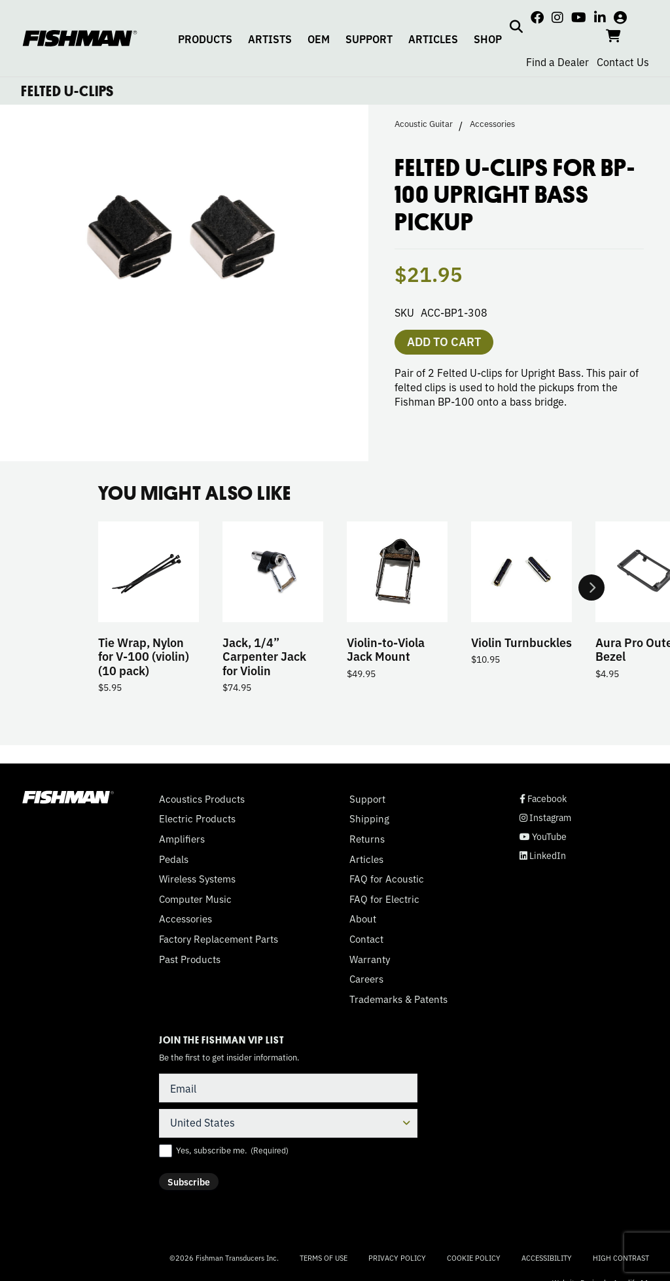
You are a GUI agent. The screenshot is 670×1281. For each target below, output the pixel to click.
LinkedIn (543, 855)
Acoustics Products (202, 798)
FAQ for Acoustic (386, 878)
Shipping (369, 818)
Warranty (369, 959)
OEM (319, 38)
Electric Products (197, 818)
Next (591, 587)
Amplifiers (182, 838)
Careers (366, 978)
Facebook (543, 798)
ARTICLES (433, 38)
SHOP (488, 38)
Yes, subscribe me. (232, 1150)
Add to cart (444, 340)
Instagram (545, 817)
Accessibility (546, 1257)
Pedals (173, 859)
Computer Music (195, 898)
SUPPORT (369, 38)
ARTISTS (270, 38)
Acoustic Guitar (424, 124)
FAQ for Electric (384, 898)
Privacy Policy (397, 1257)
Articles (366, 859)
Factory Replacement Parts (218, 938)
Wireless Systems (197, 878)
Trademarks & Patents (398, 999)
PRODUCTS (205, 38)
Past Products (189, 959)
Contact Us (623, 61)
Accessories (492, 124)
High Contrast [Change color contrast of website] (621, 1258)
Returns (367, 838)
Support (367, 798)
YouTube (543, 836)
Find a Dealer (557, 61)
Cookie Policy (474, 1257)
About (362, 918)
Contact (366, 938)
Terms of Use (323, 1257)
